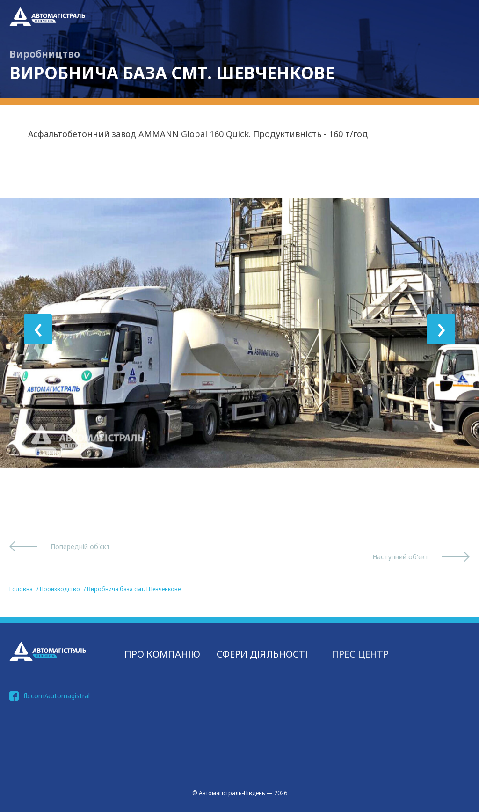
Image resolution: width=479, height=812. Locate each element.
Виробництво (44, 53)
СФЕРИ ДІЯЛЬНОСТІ (262, 654)
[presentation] (38, 329)
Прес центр (360, 654)
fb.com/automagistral (56, 695)
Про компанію (162, 654)
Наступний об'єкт (400, 556)
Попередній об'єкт (80, 546)
